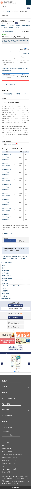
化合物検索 (17, 25)
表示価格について (8, 233)
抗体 (3, 268)
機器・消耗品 (5, 293)
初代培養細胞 (23, 40)
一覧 (30, 353)
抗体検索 (3, 25)
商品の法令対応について (8, 463)
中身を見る (13, 370)
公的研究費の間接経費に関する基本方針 (12, 454)
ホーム (2, 11)
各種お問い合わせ (7, 427)
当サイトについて (6, 445)
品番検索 (11, 27)
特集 (3, 265)
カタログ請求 (6, 431)
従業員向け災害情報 (7, 472)
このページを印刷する (7, 31)
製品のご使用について (10, 84)
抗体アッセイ (5, 283)
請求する (18, 370)
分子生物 (4, 280)
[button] (29, 364)
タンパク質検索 (9, 25)
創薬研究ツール (6, 291)
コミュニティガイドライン (9, 460)
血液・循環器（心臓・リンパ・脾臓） (16, 258)
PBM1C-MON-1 (11, 144)
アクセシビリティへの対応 (9, 469)
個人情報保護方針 (6, 448)
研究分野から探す (7, 298)
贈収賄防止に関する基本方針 (9, 457)
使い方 (19, 27)
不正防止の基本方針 (7, 451)
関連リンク (5, 466)
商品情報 (8, 11)
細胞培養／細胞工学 (15, 40)
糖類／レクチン (6, 275)
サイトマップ (5, 442)
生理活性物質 (5, 270)
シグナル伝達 (5, 273)
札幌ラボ (4, 296)
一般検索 (5, 27)
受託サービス (5, 288)
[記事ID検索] (23, 21)
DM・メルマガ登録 (7, 435)
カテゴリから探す (6, 40)
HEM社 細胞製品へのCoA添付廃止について (14, 94)
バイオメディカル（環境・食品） (11, 285)
